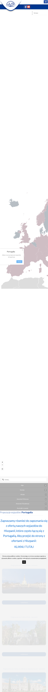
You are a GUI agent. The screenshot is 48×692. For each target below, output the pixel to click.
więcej (19, 261)
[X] (24, 562)
